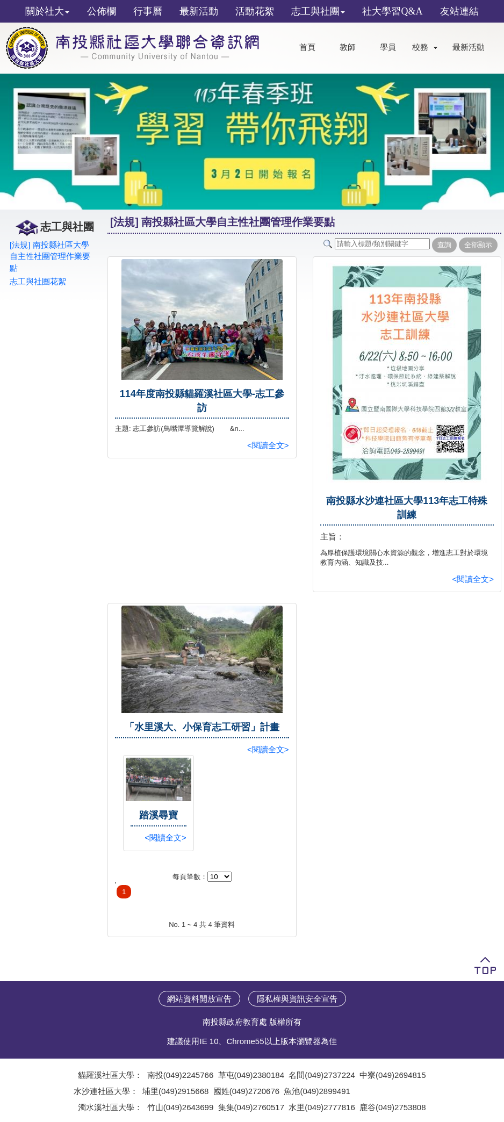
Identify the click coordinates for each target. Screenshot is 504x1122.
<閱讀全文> (268, 445)
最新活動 (468, 47)
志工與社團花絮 (38, 281)
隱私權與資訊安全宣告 (297, 998)
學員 (388, 47)
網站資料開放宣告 (199, 998)
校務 (420, 47)
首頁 (307, 47)
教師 (348, 47)
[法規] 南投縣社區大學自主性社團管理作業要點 (50, 256)
